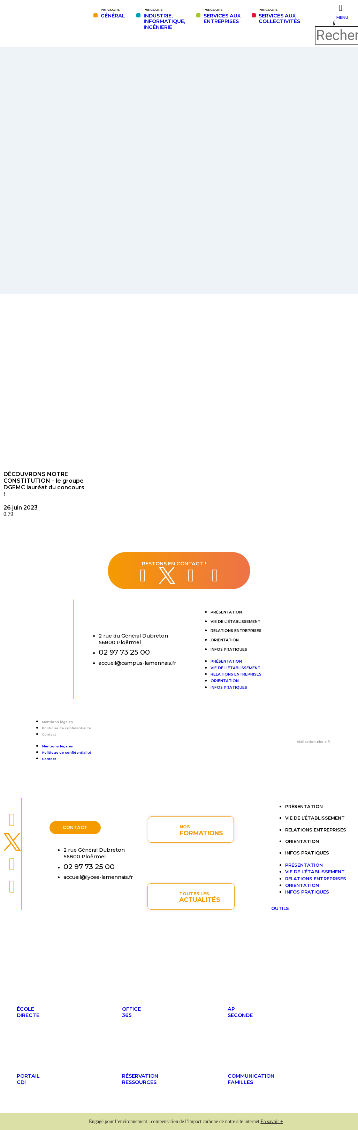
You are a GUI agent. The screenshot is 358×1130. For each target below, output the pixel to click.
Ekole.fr (323, 742)
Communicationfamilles (251, 1079)
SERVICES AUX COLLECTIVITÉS (279, 16)
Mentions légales (57, 722)
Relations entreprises (236, 630)
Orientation (225, 640)
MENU (342, 17)
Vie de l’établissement (235, 621)
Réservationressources (140, 1079)
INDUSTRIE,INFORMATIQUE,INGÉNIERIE (164, 19)
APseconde (240, 1012)
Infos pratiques (229, 649)
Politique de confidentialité (66, 728)
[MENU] (340, 7)
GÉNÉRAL (113, 13)
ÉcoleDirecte (28, 1012)
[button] (334, 23)
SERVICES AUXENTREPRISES (222, 16)
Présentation (226, 612)
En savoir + (271, 1121)
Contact (49, 734)
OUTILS (280, 908)
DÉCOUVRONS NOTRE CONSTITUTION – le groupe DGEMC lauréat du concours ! (43, 484)
